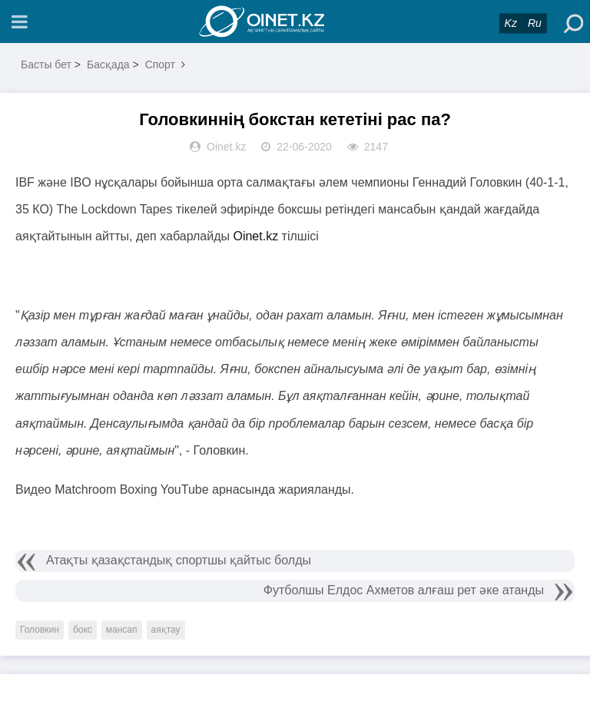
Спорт (160, 64)
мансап (122, 629)
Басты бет (46, 64)
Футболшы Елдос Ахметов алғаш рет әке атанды (404, 590)
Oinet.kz (257, 236)
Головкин (39, 629)
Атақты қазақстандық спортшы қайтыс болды (178, 560)
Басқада (108, 64)
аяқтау (166, 629)
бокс (82, 629)
